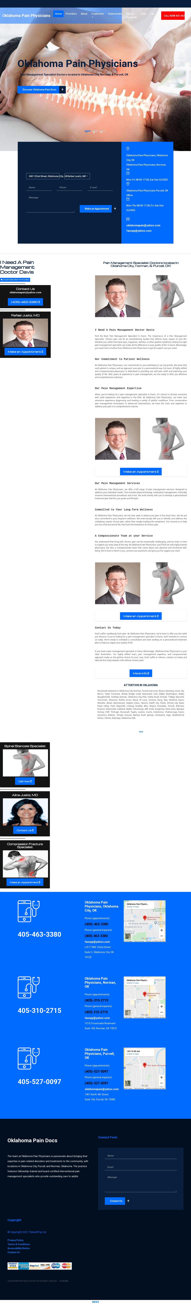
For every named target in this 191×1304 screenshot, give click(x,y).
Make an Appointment (101, 209)
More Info (140, 673)
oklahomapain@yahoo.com (25, 292)
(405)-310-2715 (96, 1000)
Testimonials (115, 15)
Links (143, 15)
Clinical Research (131, 17)
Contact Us (24, 830)
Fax (152, 15)
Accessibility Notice (19, 1248)
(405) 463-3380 (96, 936)
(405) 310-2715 (96, 1012)
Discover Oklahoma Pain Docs (44, 89)
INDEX (95, 1302)
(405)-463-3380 (24, 302)
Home (59, 14)
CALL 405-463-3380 (177, 17)
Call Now (24, 781)
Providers (71, 15)
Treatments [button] (97, 15)
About (84, 15)
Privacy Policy (15, 1240)
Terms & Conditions (19, 1244)
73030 (141, 732)
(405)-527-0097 (96, 1071)
